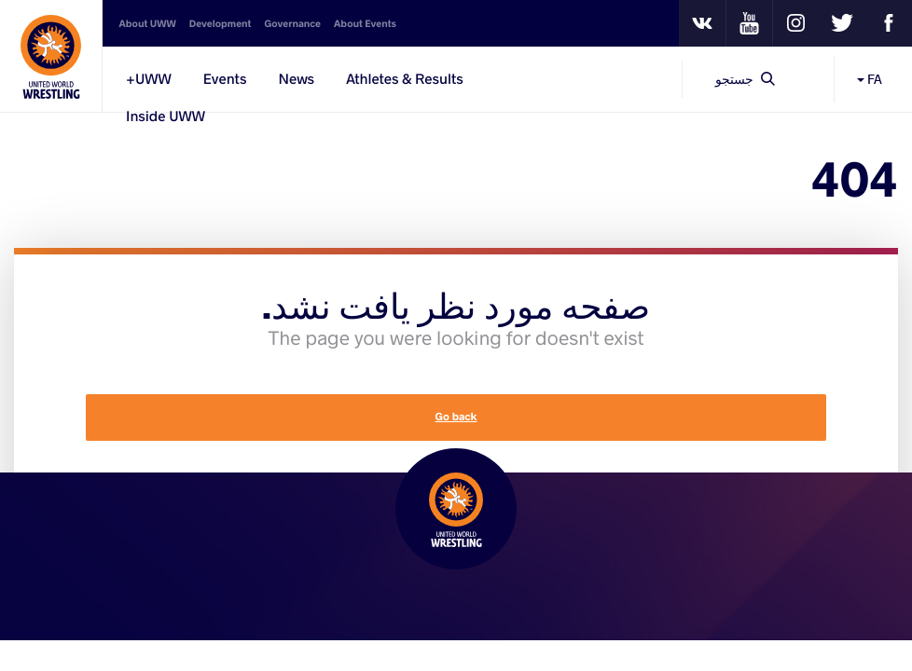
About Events (365, 23)
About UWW (147, 23)
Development (220, 23)
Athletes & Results (404, 79)
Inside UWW (165, 116)
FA (869, 79)
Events (225, 79)
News (296, 79)
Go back (456, 417)
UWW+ (149, 79)
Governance (292, 23)
